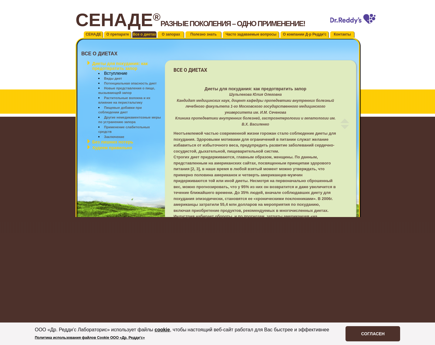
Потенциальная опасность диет (130, 83)
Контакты (342, 34)
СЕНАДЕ (93, 34)
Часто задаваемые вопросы (251, 34)
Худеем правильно (112, 147)
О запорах (171, 34)
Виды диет (113, 78)
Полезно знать (204, 34)
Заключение (114, 137)
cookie (162, 329)
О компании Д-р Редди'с (305, 34)
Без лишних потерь (112, 142)
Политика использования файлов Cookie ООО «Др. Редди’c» (90, 338)
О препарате (117, 34)
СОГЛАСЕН (373, 333)
